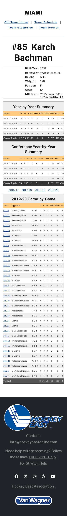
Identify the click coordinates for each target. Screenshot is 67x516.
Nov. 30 (6, 280)
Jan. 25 (6, 326)
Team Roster (49, 27)
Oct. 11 (6, 215)
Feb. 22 (6, 356)
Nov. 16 (6, 260)
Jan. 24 (6, 321)
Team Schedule (45, 22)
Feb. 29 (6, 366)
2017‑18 (26, 189)
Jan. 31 (6, 331)
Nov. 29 (6, 275)
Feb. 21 (6, 351)
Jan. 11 (6, 305)
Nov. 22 (6, 265)
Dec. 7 (6, 290)
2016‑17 (13, 189)
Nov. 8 (6, 245)
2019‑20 (53, 189)
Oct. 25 (6, 235)
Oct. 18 (6, 225)
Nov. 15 (6, 255)
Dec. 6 (6, 285)
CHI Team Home (16, 22)
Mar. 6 (6, 371)
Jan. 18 (6, 316)
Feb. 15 (6, 346)
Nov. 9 (6, 250)
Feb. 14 (6, 341)
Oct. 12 (6, 220)
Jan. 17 (6, 310)
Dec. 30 (6, 295)
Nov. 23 (6, 270)
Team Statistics (20, 27)
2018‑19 (40, 189)
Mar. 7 (6, 376)
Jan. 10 (6, 300)
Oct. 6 (6, 210)
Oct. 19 (6, 230)
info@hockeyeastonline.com (33, 442)
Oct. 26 (6, 240)
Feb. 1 (6, 336)
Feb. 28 (6, 361)
